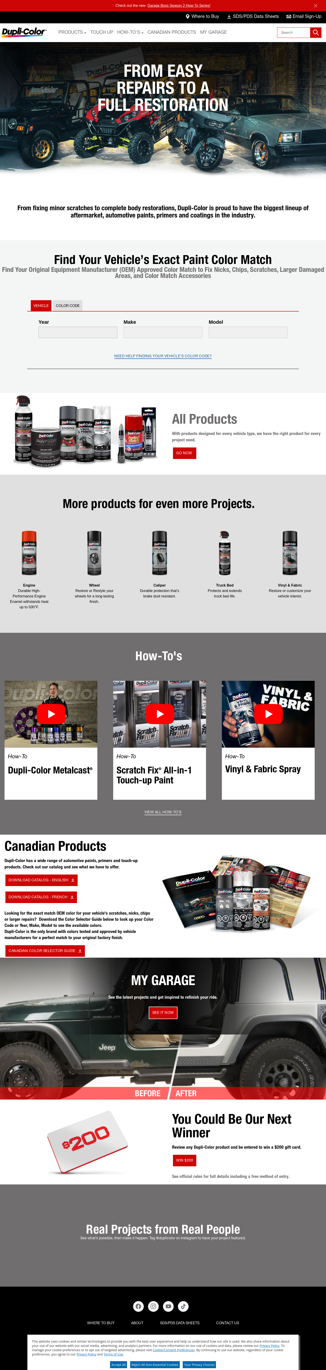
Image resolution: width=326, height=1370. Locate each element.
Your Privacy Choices (199, 1365)
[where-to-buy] (202, 17)
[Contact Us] (227, 1323)
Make (130, 322)
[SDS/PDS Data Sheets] (179, 1323)
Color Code (68, 306)
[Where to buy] (100, 1323)
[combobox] (299, 32)
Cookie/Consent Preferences (174, 1350)
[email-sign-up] (303, 17)
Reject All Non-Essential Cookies (155, 1365)
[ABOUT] (137, 1323)
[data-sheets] (252, 17)
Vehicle (41, 306)
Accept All (118, 1365)
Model (216, 322)
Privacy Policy (269, 1345)
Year (43, 322)
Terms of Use (113, 1354)
